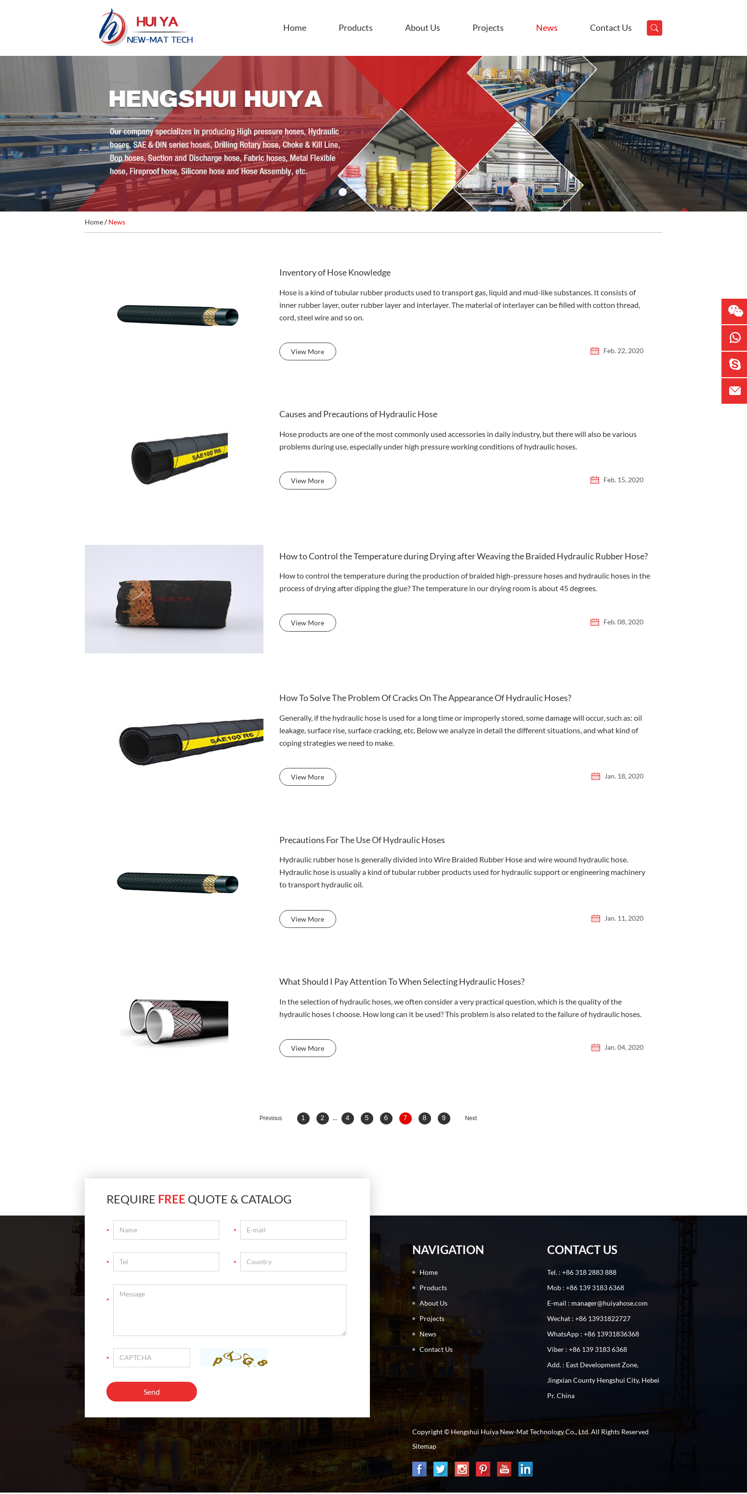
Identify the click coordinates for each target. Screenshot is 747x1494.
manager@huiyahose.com (609, 1304)
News (547, 27)
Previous (271, 1119)
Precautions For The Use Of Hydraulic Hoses (362, 841)
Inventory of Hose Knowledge (335, 273)
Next (471, 1119)
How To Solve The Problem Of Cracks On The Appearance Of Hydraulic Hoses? (425, 699)
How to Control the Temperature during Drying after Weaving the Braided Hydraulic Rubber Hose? (463, 557)
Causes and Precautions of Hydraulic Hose (358, 415)
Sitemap (424, 1447)
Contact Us (611, 27)
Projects (488, 27)
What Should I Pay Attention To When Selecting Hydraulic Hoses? (401, 983)
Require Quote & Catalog (199, 1200)
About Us (422, 27)
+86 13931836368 (611, 1335)
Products (356, 27)
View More (307, 354)
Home (294, 27)
